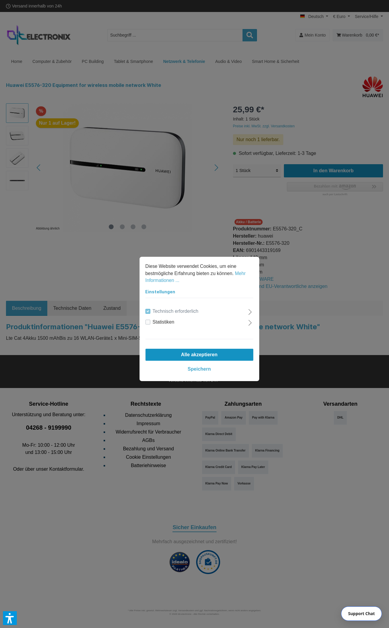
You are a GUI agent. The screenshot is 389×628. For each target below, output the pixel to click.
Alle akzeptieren (194, 349)
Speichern (194, 364)
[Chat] (361, 613)
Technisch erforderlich (171, 306)
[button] (10, 618)
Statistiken (159, 317)
